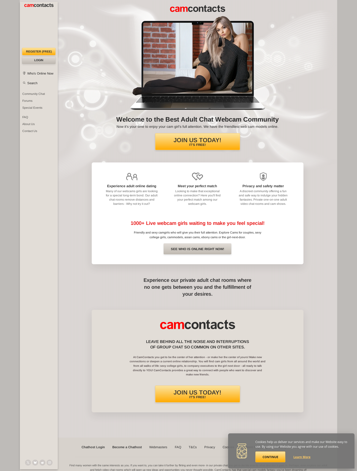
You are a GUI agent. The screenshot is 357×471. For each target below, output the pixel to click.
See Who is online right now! (197, 249)
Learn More (302, 457)
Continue (270, 457)
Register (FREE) (39, 51)
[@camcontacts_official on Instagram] (50, 463)
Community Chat (33, 94)
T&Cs (193, 447)
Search (32, 83)
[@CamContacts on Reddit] (42, 463)
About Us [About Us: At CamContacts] (28, 124)
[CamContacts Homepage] (39, 25)
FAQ (178, 447)
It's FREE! (197, 142)
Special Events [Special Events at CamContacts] (32, 107)
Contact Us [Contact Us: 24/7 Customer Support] (29, 131)
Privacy (209, 447)
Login (38, 60)
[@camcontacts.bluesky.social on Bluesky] (35, 463)
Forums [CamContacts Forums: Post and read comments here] (27, 101)
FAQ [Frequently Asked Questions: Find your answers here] (25, 117)
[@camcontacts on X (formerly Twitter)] (28, 463)
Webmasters (158, 447)
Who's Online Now (40, 73)
